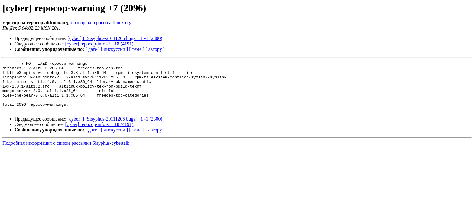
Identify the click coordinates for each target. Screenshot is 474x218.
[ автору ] (154, 49)
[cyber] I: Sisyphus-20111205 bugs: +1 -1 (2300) (114, 38)
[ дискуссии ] (114, 49)
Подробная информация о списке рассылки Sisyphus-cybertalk (65, 152)
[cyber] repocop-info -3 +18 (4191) (99, 43)
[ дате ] (92, 49)
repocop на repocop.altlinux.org (100, 22)
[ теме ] (136, 49)
